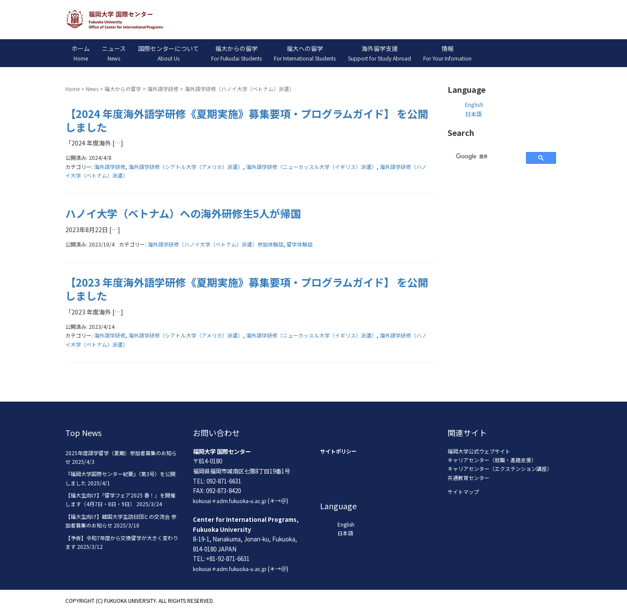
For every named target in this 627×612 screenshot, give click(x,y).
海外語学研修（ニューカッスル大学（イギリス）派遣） (311, 166)
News (92, 88)
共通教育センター (468, 477)
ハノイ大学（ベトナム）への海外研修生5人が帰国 (183, 213)
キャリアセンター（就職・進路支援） (492, 459)
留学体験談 (300, 244)
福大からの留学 (122, 88)
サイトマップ (463, 491)
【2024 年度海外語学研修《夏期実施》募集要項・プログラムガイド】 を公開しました (246, 120)
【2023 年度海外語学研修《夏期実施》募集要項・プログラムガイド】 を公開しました (246, 288)
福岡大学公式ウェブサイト (479, 451)
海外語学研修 (163, 88)
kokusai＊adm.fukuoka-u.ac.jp (229, 500)
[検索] (486, 156)
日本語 (473, 114)
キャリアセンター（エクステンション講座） (500, 468)
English (474, 104)
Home (72, 88)
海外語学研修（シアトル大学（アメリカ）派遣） (185, 166)
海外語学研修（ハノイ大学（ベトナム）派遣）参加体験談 (215, 244)
